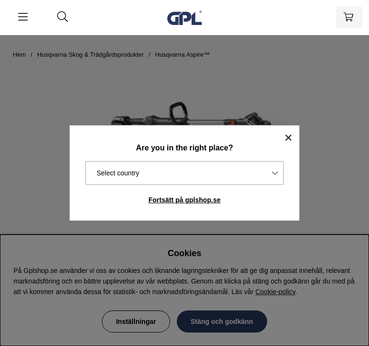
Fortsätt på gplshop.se (184, 200)
